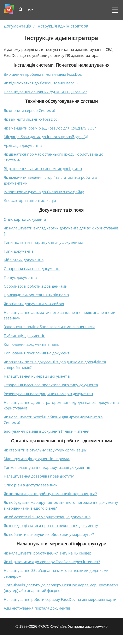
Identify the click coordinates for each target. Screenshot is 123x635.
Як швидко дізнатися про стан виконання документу (51, 525)
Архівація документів (23, 145)
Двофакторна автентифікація (30, 200)
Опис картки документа (25, 219)
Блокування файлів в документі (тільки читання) (47, 431)
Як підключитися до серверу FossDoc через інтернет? (52, 561)
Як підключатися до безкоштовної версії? (41, 82)
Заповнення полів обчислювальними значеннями (49, 326)
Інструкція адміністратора (62, 26)
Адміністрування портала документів (37, 608)
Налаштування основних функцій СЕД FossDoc (45, 91)
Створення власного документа (32, 268)
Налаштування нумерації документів (37, 376)
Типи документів (19, 251)
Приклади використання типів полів (36, 294)
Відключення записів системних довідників (43, 168)
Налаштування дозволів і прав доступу (39, 476)
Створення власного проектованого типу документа (51, 384)
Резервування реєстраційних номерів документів (48, 393)
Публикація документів (24, 335)
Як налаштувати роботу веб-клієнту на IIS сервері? (49, 553)
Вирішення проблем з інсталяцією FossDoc (43, 74)
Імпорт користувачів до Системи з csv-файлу (44, 191)
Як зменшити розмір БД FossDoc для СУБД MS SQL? (50, 128)
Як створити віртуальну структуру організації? (45, 450)
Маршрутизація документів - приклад (37, 458)
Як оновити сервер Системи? (29, 110)
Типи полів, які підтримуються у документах (43, 242)
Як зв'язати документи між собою (34, 303)
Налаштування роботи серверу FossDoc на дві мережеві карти (60, 599)
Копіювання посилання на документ (36, 353)
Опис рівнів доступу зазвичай (31, 485)
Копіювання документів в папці (32, 344)
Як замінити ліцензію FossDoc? (31, 119)
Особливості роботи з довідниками (35, 286)
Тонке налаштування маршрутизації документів (47, 467)
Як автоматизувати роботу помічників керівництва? (50, 493)
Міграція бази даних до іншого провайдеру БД (46, 136)
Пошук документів (20, 277)
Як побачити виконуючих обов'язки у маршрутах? (49, 534)
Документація (17, 26)
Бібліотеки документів (23, 259)
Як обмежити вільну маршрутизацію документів (47, 516)
